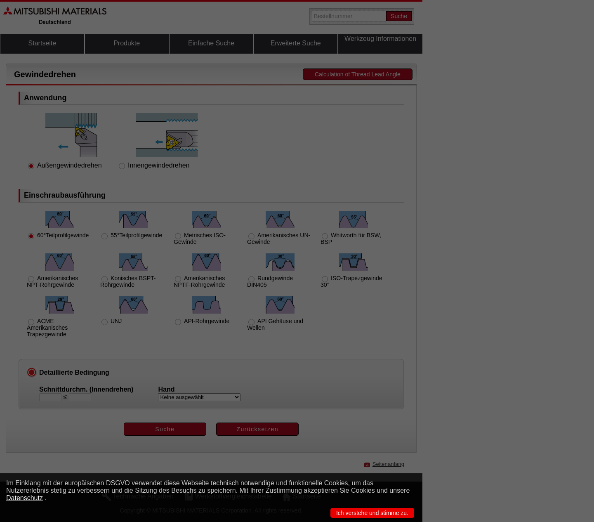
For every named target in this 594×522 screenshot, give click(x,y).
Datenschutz (24, 497)
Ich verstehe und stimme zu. (372, 513)
